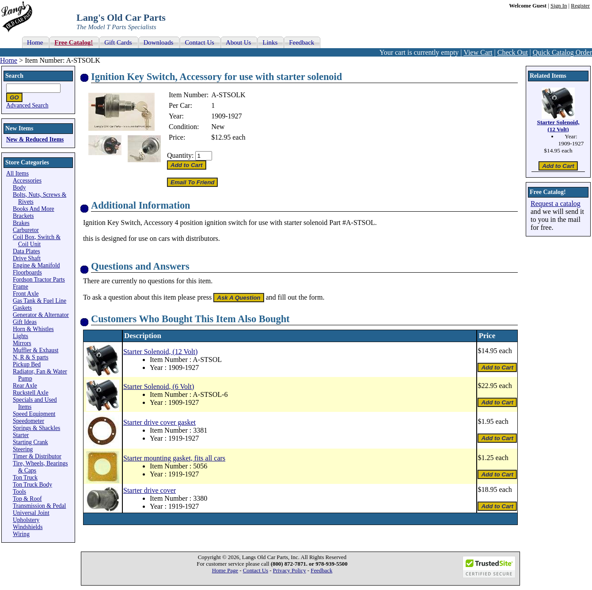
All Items (17, 173)
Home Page (225, 570)
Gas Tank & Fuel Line (39, 300)
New (217, 126)
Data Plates (26, 251)
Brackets (23, 216)
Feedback (321, 570)
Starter (21, 435)
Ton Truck (25, 477)
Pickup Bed (27, 364)
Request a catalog (556, 203)
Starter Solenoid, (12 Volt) (160, 351)
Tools (19, 491)
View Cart (477, 52)
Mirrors (22, 343)
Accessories (27, 180)
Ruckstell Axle (30, 392)
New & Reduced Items (35, 139)
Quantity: (180, 155)
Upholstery (26, 520)
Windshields (27, 527)
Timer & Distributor (37, 456)
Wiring (21, 534)
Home (8, 60)
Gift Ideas (25, 322)
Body (19, 187)
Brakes (21, 223)
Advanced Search (27, 105)
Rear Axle (25, 385)
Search (14, 75)
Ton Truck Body (32, 484)
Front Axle (26, 293)
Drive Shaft (27, 258)
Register (580, 6)
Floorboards (27, 272)
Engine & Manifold (36, 265)
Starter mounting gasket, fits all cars (174, 458)
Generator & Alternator (41, 315)
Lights (20, 336)
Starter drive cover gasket (159, 422)
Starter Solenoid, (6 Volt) (158, 386)
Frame (20, 286)
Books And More (33, 209)
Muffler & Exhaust (35, 350)
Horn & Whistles (33, 329)
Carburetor (26, 230)
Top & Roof (27, 498)
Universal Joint (31, 513)
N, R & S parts (30, 357)
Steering (23, 449)
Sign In (558, 6)
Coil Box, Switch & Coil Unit (37, 240)
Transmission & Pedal (39, 505)
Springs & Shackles (36, 428)
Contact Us (255, 570)
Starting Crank (30, 442)
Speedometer (28, 421)
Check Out (512, 52)
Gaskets (22, 308)
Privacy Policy (289, 570)
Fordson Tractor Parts (39, 279)
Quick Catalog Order (562, 52)
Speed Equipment (34, 414)
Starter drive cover (149, 490)
